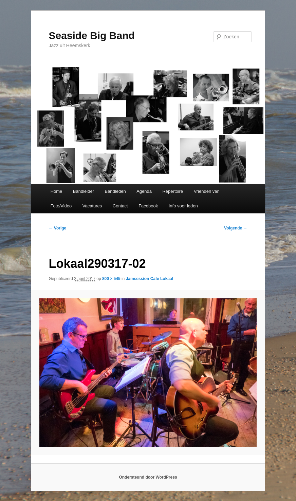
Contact (120, 205)
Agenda (144, 191)
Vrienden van (207, 191)
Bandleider (83, 191)
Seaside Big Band (91, 35)
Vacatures (92, 205)
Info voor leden (183, 205)
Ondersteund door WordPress (148, 477)
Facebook (148, 205)
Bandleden (115, 191)
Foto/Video (61, 205)
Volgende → (235, 228)
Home (56, 191)
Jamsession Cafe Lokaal (149, 278)
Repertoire (172, 191)
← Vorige (57, 228)
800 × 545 (111, 278)
